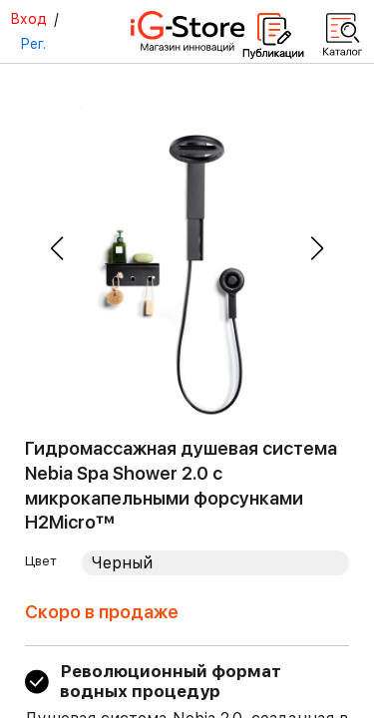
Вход (28, 19)
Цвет (41, 560)
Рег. (33, 44)
